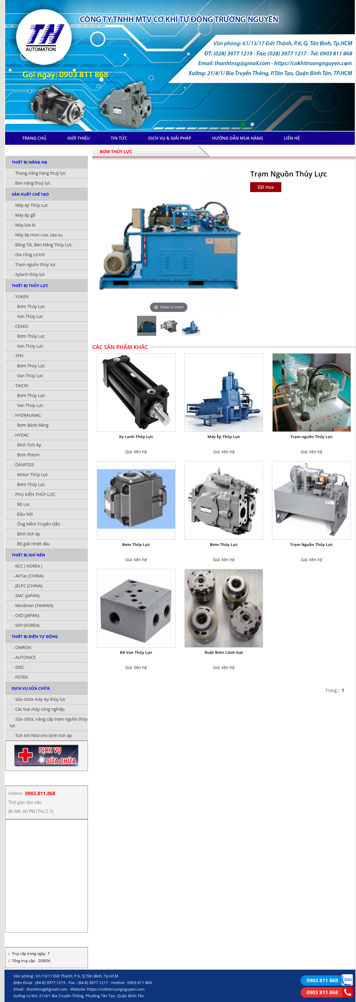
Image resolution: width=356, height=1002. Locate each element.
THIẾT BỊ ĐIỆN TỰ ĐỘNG (35, 636)
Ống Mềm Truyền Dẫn (38, 524)
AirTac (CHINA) (29, 576)
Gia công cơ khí (30, 254)
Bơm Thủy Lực (31, 306)
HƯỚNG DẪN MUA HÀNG (237, 138)
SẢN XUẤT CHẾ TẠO (30, 194)
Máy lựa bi (25, 225)
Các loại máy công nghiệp (40, 709)
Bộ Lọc (23, 504)
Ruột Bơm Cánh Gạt (224, 652)
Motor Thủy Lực (32, 474)
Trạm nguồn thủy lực (35, 264)
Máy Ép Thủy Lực (224, 436)
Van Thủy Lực (30, 316)
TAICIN (21, 385)
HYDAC (22, 435)
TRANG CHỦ (34, 138)
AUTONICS (25, 657)
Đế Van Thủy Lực (136, 652)
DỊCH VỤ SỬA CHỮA (31, 688)
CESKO (21, 326)
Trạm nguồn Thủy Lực (311, 436)
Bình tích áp (28, 534)
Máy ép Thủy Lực (31, 205)
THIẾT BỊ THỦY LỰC (30, 285)
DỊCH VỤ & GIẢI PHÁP (169, 138)
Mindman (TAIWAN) (34, 605)
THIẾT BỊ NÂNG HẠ (29, 162)
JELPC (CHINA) (28, 585)
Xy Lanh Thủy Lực (136, 436)
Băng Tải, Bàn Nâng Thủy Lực (43, 245)
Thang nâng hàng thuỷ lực (40, 173)
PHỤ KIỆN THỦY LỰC (35, 494)
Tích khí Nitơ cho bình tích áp (43, 735)
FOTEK (21, 677)
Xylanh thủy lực (30, 274)
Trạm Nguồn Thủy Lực (311, 544)
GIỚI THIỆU (78, 138)
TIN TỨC (119, 138)
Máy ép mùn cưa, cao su (39, 235)
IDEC (20, 667)
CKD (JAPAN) (27, 615)
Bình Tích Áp (29, 445)
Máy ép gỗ (25, 215)
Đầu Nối (25, 514)
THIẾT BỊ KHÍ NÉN (28, 555)
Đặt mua (266, 187)
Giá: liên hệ (136, 452)
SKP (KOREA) (27, 625)
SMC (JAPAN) (27, 595)
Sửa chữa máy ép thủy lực (40, 699)
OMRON (23, 647)
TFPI (19, 356)
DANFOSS (24, 464)
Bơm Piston (28, 455)
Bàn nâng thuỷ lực (33, 183)
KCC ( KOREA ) (28, 566)
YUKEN (22, 296)
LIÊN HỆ (292, 138)
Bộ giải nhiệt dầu (33, 544)
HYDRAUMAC (28, 415)
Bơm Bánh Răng (32, 425)
